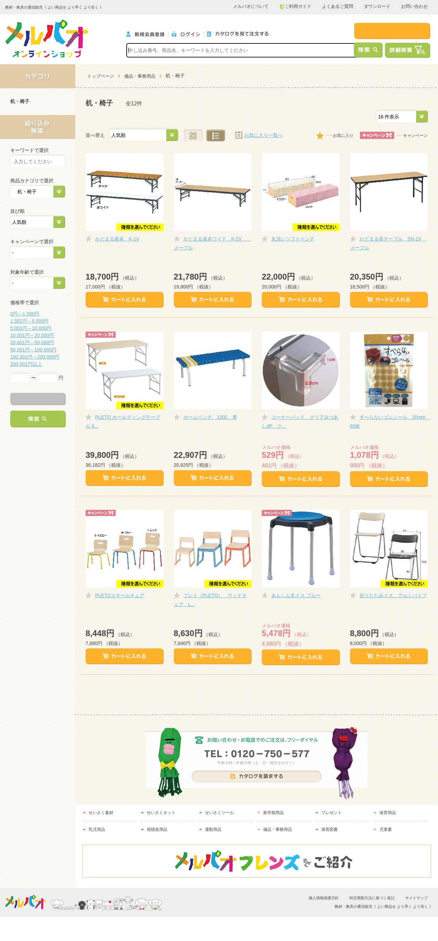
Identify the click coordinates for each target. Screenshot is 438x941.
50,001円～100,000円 (33, 349)
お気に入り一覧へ (263, 135)
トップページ (100, 76)
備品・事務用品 (139, 76)
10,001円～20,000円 (32, 335)
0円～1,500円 (24, 314)
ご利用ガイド (295, 7)
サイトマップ (416, 898)
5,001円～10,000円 (30, 328)
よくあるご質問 (337, 6)
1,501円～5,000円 (29, 321)
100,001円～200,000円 (34, 357)
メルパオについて (251, 6)
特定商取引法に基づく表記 (372, 898)
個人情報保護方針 (324, 898)
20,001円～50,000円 (32, 342)
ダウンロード (377, 6)
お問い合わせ (414, 6)
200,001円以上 (26, 364)
